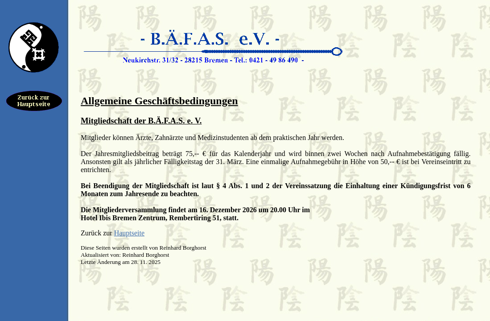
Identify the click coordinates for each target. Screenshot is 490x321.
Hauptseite (129, 233)
